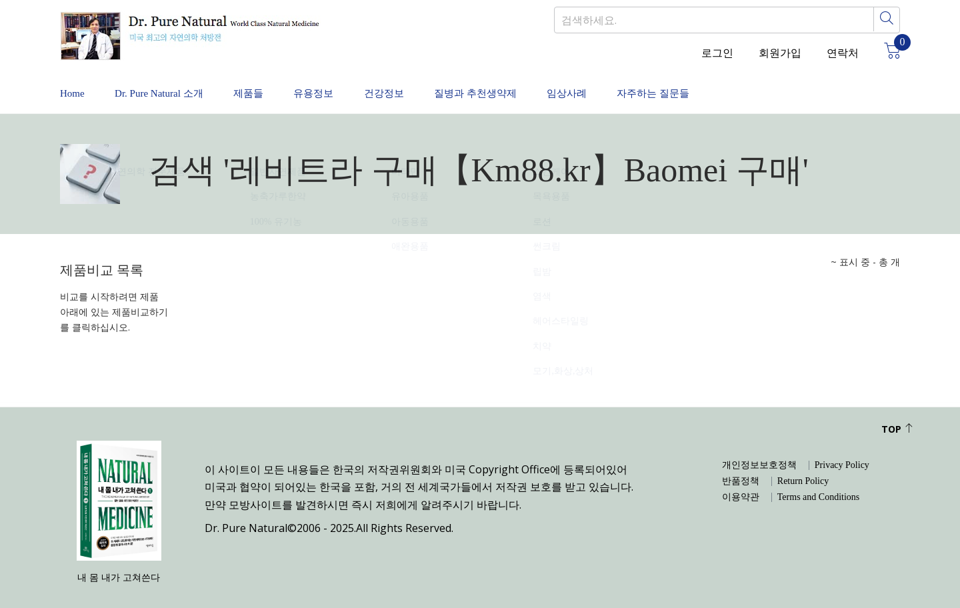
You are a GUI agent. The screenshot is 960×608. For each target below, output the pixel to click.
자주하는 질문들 (746, 86)
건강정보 (436, 86)
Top (897, 415)
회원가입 (780, 53)
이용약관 (740, 484)
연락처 (843, 53)
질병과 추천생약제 (541, 86)
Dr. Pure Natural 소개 (173, 86)
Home (73, 86)
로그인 (717, 53)
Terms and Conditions (818, 484)
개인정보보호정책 (759, 452)
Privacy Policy (842, 452)
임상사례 (646, 86)
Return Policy (803, 468)
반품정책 (740, 468)
